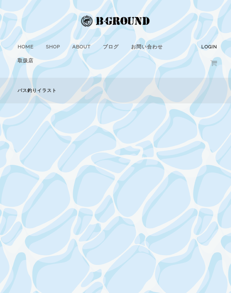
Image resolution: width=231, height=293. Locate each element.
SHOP (53, 47)
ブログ (111, 47)
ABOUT (81, 47)
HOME (25, 47)
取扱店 (25, 60)
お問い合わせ (147, 47)
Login (209, 47)
